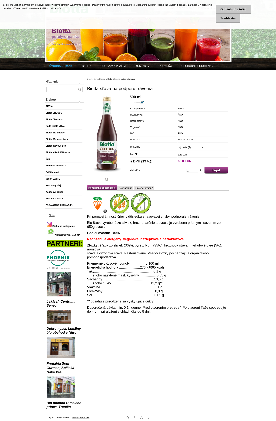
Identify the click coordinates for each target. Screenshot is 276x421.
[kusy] (192, 170)
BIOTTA (86, 65)
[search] (79, 89)
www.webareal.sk (80, 417)
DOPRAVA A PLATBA (113, 65)
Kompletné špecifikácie (102, 187)
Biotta (52, 215)
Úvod (89, 79)
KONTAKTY (142, 65)
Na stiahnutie (125, 188)
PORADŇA (165, 65)
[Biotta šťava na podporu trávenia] (107, 139)
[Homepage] (61, 66)
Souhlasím (228, 18)
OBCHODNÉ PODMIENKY (197, 65)
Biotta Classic (99, 79)
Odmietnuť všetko (233, 9)
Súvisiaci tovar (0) (144, 188)
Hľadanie (52, 81)
